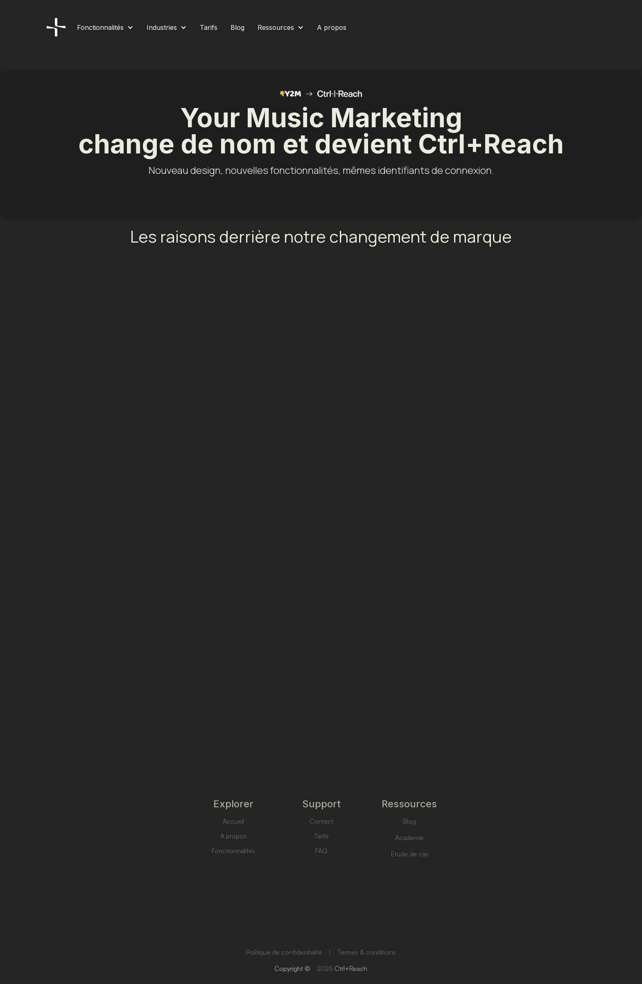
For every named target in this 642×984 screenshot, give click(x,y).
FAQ (321, 867)
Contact (321, 837)
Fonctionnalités (233, 867)
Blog (409, 837)
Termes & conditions (366, 968)
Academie (409, 854)
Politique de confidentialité (284, 968)
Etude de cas (409, 870)
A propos (233, 852)
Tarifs (321, 852)
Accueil (233, 837)
